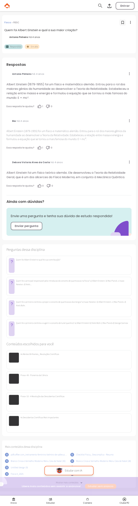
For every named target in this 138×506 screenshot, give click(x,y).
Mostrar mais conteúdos (69, 482)
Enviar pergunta (26, 226)
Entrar (125, 6)
